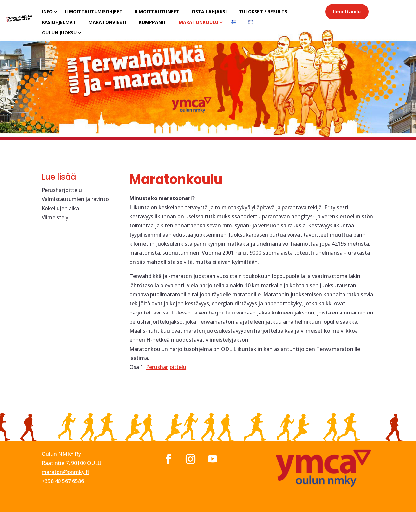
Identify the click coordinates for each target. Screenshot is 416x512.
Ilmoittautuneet (157, 11)
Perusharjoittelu (62, 190)
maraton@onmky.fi (65, 472)
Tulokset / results (263, 11)
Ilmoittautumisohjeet (94, 11)
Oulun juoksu (59, 33)
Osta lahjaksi (209, 11)
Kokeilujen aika (60, 208)
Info (47, 11)
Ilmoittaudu (347, 11)
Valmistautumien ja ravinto (75, 199)
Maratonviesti (107, 22)
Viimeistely (55, 217)
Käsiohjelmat (59, 22)
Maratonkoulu (198, 22)
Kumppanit (152, 22)
